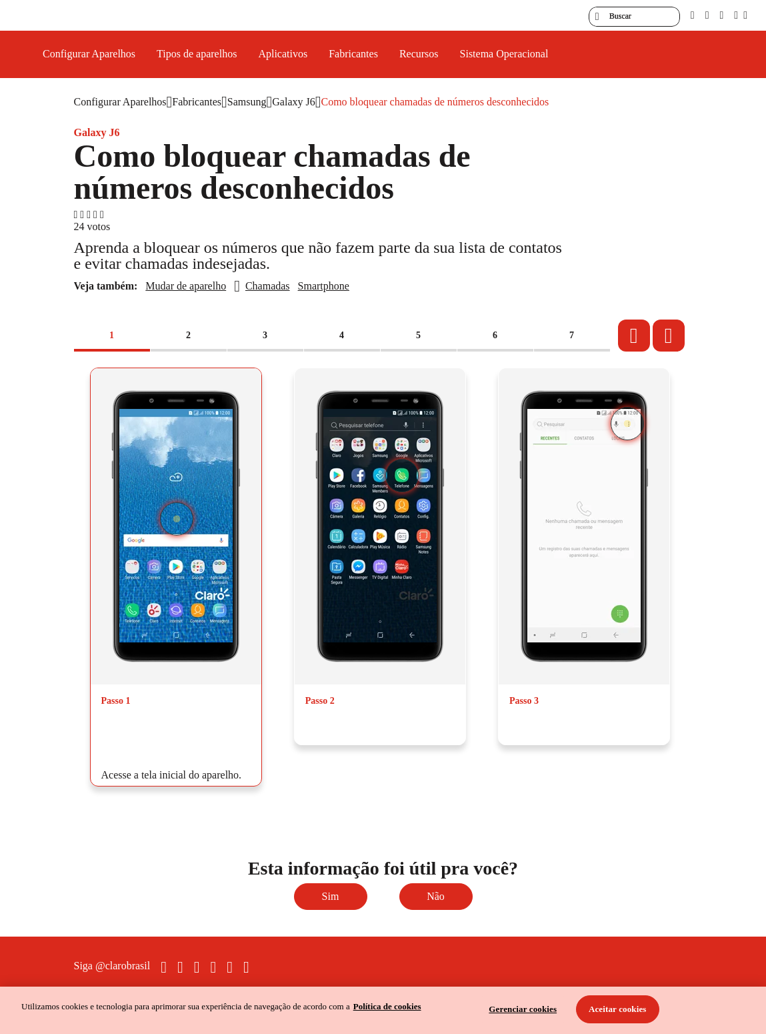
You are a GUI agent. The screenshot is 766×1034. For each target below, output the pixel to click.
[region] (383, 1010)
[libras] (707, 15)
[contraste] (721, 15)
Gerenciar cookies (523, 1009)
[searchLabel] (634, 17)
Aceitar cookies (618, 1009)
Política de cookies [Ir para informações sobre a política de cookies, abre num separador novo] (387, 1006)
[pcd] (692, 15)
